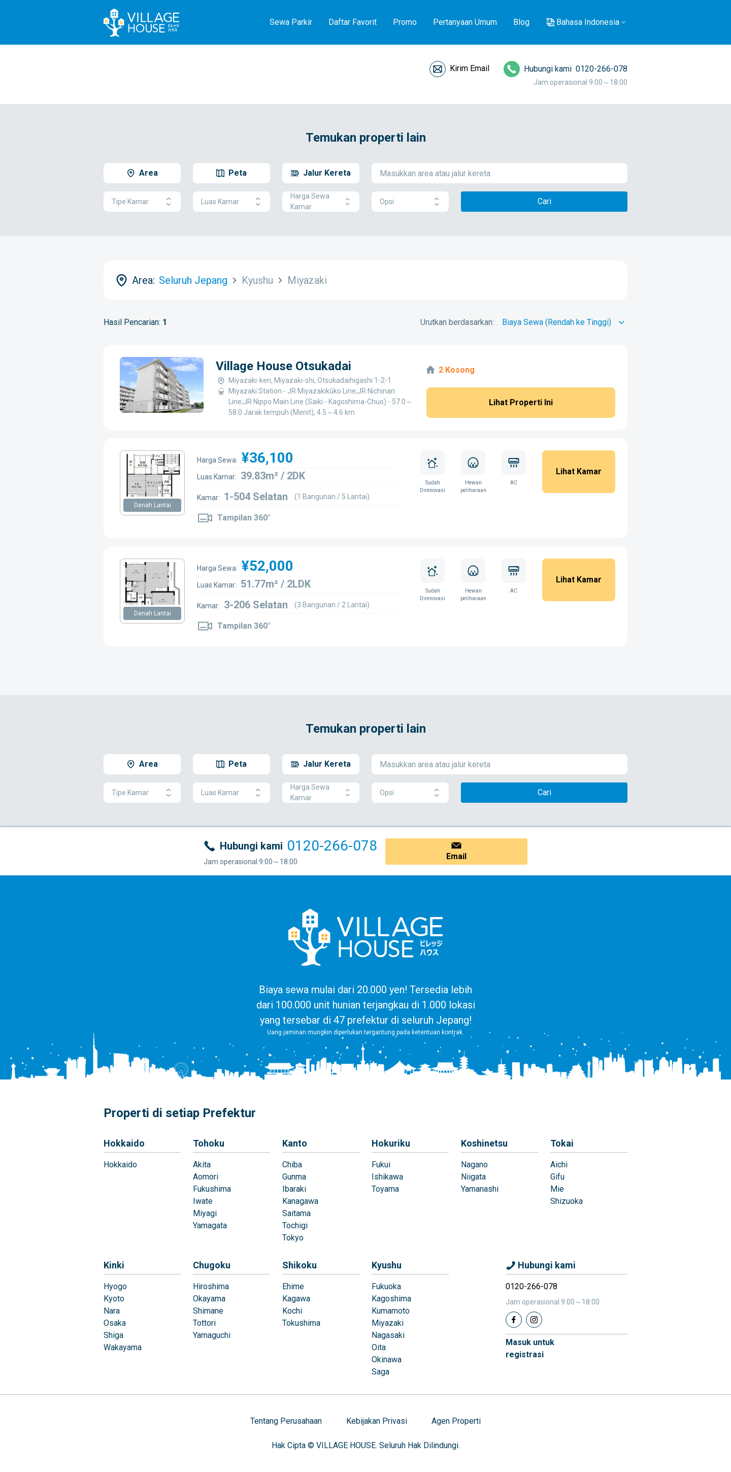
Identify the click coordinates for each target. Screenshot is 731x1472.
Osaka (115, 1323)
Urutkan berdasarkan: (457, 322)
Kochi (292, 1311)
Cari (544, 201)
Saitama (296, 1213)
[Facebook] (514, 1320)
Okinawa (387, 1359)
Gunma (294, 1177)
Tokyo (293, 1237)
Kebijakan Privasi (376, 1421)
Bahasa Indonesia (587, 22)
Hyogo (115, 1286)
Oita (379, 1347)
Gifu (557, 1177)
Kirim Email (469, 68)
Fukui (381, 1164)
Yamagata (210, 1225)
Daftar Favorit (352, 22)
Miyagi (205, 1213)
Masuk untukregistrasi (530, 1348)
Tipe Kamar (142, 202)
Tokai (562, 1143)
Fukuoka (386, 1286)
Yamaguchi (211, 1335)
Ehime (293, 1286)
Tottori (204, 1323)
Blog (521, 22)
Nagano (474, 1164)
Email (456, 856)
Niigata (473, 1177)
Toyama (385, 1189)
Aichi (559, 1164)
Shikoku (299, 1265)
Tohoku (208, 1143)
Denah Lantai (152, 505)
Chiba (292, 1164)
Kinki (114, 1265)
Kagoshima (391, 1298)
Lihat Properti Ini (521, 402)
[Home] (365, 937)
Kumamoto (391, 1311)
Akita (202, 1164)
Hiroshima (211, 1286)
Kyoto (114, 1298)
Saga (380, 1372)
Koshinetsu (484, 1143)
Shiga (113, 1335)
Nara (112, 1311)
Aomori (205, 1177)
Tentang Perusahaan (286, 1421)
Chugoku (211, 1265)
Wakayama (123, 1347)
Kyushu (387, 1265)
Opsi (410, 202)
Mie (557, 1189)
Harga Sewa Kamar (320, 201)
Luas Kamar (231, 202)
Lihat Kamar (579, 471)
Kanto (294, 1143)
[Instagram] (534, 1320)
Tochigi (295, 1225)
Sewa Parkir (291, 22)
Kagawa (296, 1298)
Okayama (209, 1298)
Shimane (208, 1311)
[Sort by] (564, 322)
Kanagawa (300, 1201)
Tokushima (301, 1323)
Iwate (203, 1201)
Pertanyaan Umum (465, 22)
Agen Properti (456, 1421)
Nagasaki (388, 1335)
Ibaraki (294, 1189)
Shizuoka (566, 1201)
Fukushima (212, 1189)
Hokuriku (391, 1143)
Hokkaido (124, 1143)
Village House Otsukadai (283, 366)
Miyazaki (388, 1323)
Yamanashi (480, 1189)
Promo (405, 22)
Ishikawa (387, 1177)
